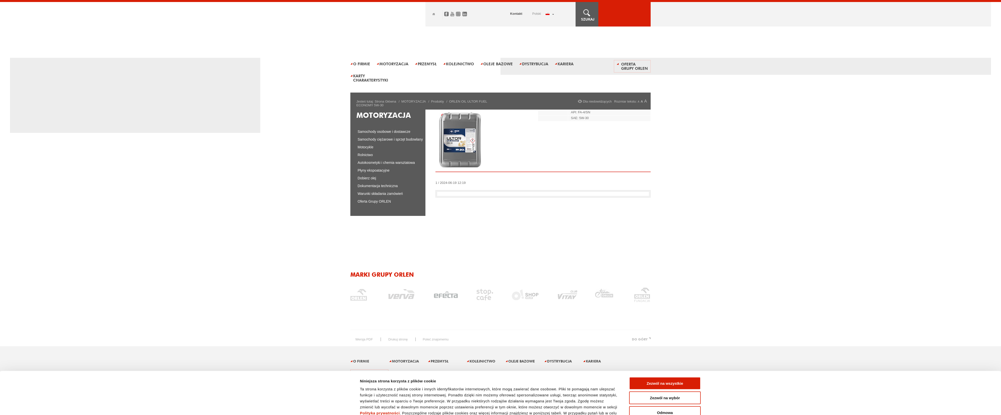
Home (433, 14)
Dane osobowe (538, 399)
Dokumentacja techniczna (378, 186)
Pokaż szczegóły (561, 365)
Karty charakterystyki (370, 78)
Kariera (566, 64)
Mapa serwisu (360, 399)
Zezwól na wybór (665, 328)
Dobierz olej (367, 178)
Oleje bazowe (498, 64)
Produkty (437, 101)
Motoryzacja (393, 64)
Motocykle (365, 147)
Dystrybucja (535, 64)
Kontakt (516, 14)
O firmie (361, 64)
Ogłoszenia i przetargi (495, 399)
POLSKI (536, 14)
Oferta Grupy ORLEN (634, 66)
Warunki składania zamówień (380, 194)
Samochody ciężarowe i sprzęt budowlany (390, 139)
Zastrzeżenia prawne (402, 399)
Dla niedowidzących (597, 101)
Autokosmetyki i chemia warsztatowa (386, 163)
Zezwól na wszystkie (665, 313)
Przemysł (427, 64)
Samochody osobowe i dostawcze (384, 132)
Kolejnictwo (460, 64)
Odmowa (665, 343)
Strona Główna (385, 101)
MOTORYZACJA (413, 101)
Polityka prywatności (380, 343)
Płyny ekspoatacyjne (374, 170)
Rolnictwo (365, 155)
